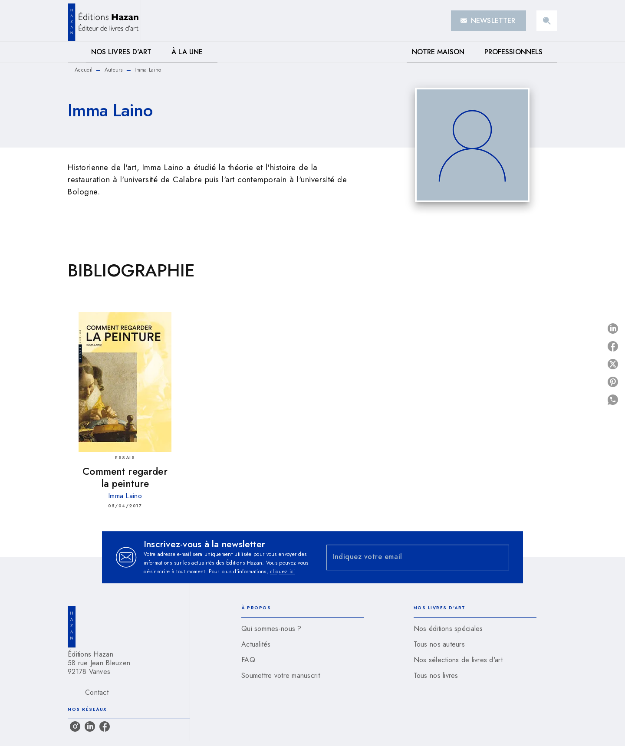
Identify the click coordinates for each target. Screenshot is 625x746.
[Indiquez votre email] (406, 557)
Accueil (83, 70)
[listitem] (75, 726)
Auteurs (114, 70)
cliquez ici (282, 571)
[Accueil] (104, 20)
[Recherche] (546, 20)
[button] (488, 20)
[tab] (77, 52)
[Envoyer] (498, 557)
